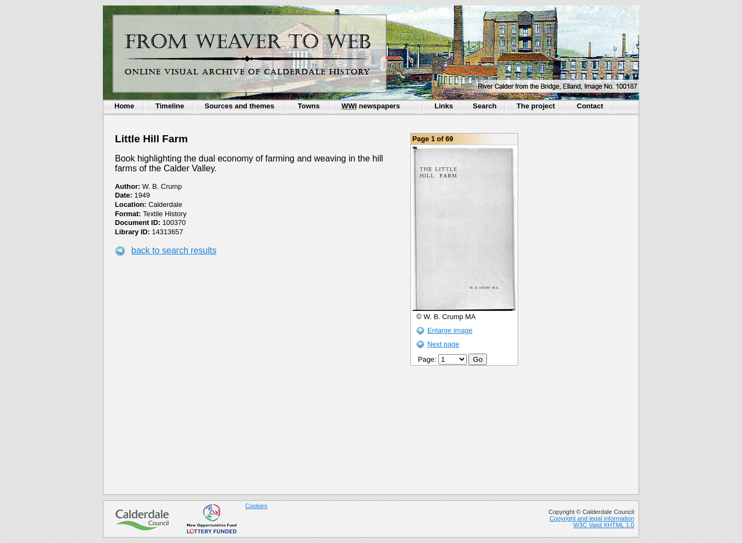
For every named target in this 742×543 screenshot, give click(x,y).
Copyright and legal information (591, 518)
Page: (443, 359)
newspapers (370, 106)
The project (536, 106)
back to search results (174, 250)
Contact (590, 106)
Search (484, 106)
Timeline (169, 106)
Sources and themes (239, 106)
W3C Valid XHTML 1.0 (603, 525)
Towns (309, 106)
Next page (443, 344)
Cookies (256, 505)
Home (124, 106)
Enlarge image (450, 330)
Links (443, 106)
